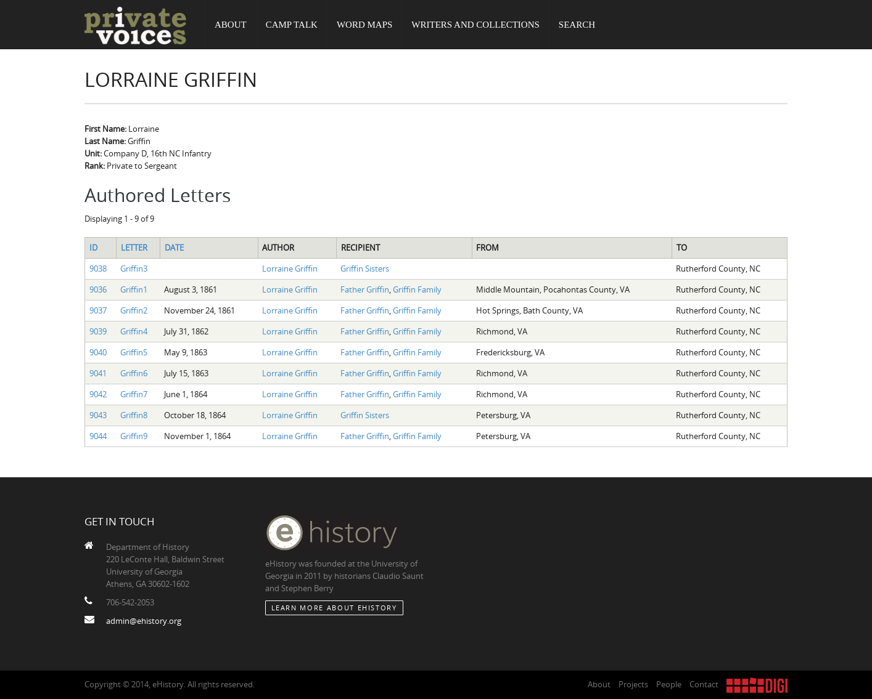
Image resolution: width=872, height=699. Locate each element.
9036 (98, 289)
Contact (703, 684)
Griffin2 (133, 310)
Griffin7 (133, 394)
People (668, 684)
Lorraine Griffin (290, 268)
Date (174, 247)
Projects (633, 684)
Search (577, 25)
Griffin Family (417, 289)
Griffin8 (133, 415)
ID (93, 247)
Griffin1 (133, 289)
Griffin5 (133, 352)
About (231, 25)
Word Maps (364, 25)
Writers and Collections (475, 25)
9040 (98, 352)
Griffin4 (133, 331)
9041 (98, 373)
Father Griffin (364, 289)
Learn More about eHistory (334, 607)
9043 (98, 415)
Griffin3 (133, 268)
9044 (98, 436)
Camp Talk (292, 25)
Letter (134, 247)
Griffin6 (133, 373)
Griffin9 (133, 436)
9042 (98, 394)
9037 (98, 310)
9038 (98, 268)
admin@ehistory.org (143, 620)
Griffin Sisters (364, 268)
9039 (98, 331)
